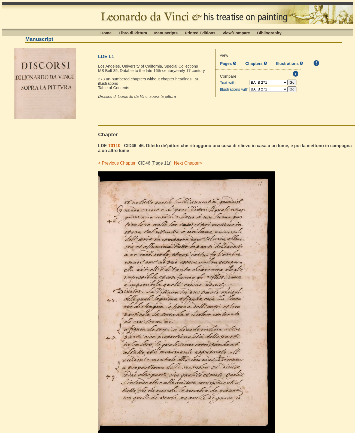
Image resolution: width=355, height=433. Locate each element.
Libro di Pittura (133, 33)
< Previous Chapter (116, 163)
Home (106, 33)
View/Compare (236, 33)
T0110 (114, 145)
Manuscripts (166, 33)
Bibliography (269, 33)
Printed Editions (200, 33)
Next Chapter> (187, 163)
